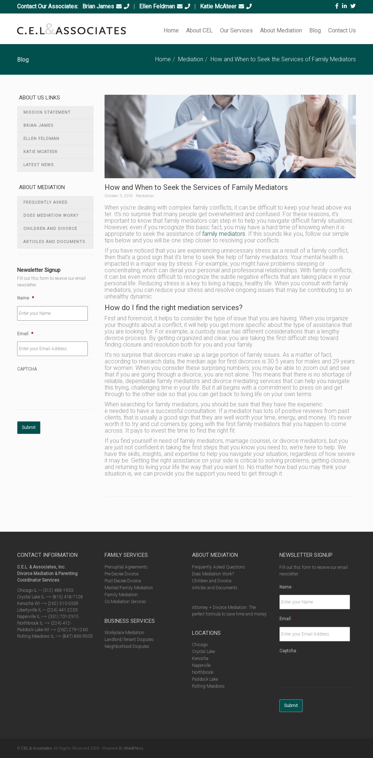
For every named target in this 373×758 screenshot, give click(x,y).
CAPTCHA (27, 369)
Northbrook (202, 672)
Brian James (98, 6)
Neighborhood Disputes (127, 646)
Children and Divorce (50, 228)
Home (171, 30)
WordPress (134, 748)
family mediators (223, 233)
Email (25, 333)
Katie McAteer (218, 6)
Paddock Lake (205, 679)
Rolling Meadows (208, 686)
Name (25, 298)
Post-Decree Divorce (123, 580)
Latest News (38, 165)
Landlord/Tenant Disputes (129, 639)
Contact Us (342, 30)
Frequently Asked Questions (45, 204)
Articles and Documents (54, 241)
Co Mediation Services (125, 601)
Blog (315, 30)
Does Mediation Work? (51, 215)
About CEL (199, 30)
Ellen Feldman (157, 6)
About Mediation (281, 30)
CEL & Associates (36, 748)
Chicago (200, 644)
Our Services (236, 30)
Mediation (190, 59)
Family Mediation (121, 594)
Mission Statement (47, 112)
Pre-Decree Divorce (121, 574)
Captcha (287, 650)
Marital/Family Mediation (129, 587)
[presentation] (72, 391)
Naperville (201, 665)
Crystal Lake (203, 651)
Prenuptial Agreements (126, 567)
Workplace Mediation (124, 632)
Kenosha (200, 658)
